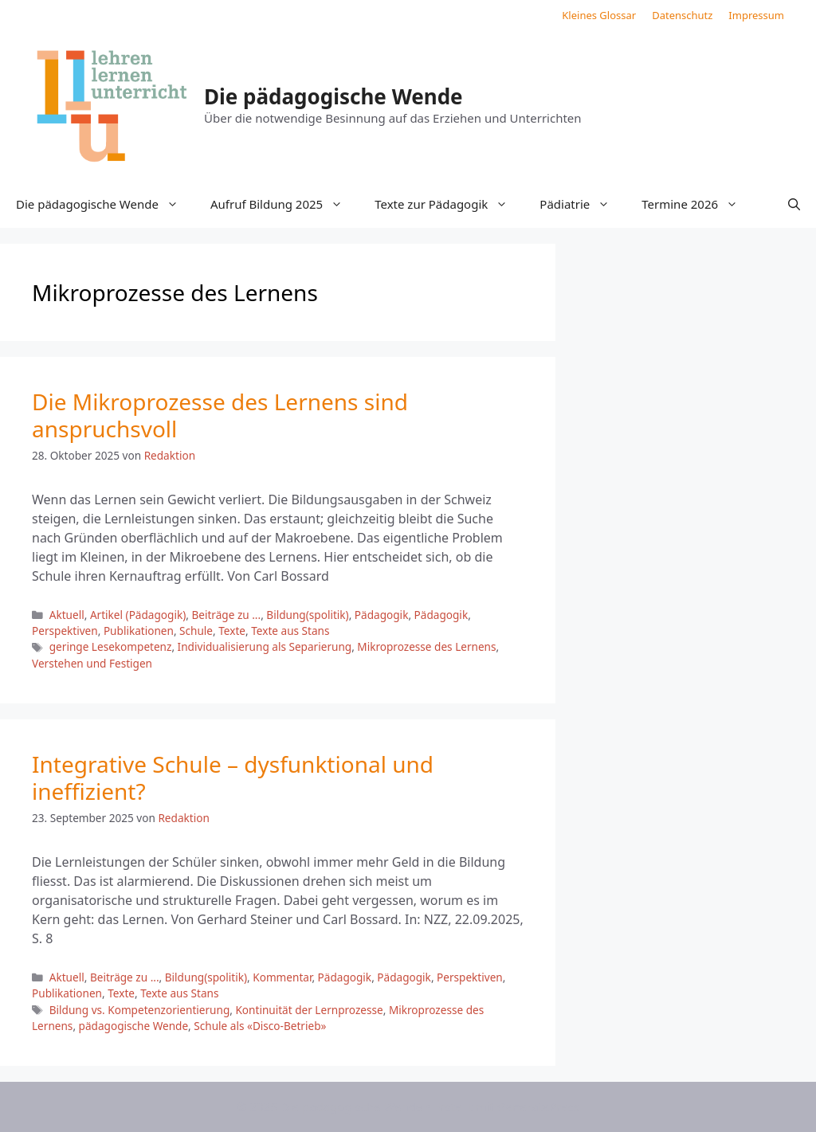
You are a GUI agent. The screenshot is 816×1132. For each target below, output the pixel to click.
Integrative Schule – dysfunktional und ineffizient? (233, 777)
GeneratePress (538, 1106)
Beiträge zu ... (226, 614)
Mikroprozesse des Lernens (426, 646)
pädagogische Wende (134, 1025)
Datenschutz (682, 15)
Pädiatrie (582, 204)
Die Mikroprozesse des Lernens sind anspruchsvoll (220, 415)
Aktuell (66, 614)
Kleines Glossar (599, 15)
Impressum (756, 15)
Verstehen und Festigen (92, 663)
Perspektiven (65, 630)
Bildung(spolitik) (307, 614)
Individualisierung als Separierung (265, 646)
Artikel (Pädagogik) (138, 614)
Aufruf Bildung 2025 (284, 204)
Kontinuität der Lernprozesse (308, 1009)
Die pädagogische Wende (333, 96)
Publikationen (139, 630)
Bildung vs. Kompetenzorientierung (139, 1009)
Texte (231, 630)
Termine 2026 (697, 204)
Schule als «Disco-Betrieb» (260, 1025)
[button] (794, 204)
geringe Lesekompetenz (110, 646)
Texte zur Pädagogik (449, 204)
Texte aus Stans (290, 630)
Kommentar (282, 977)
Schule (196, 630)
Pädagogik (382, 614)
